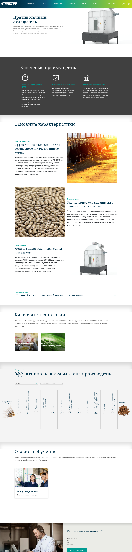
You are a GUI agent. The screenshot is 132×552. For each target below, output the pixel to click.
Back (16, 46)
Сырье (26, 383)
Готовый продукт (51, 383)
